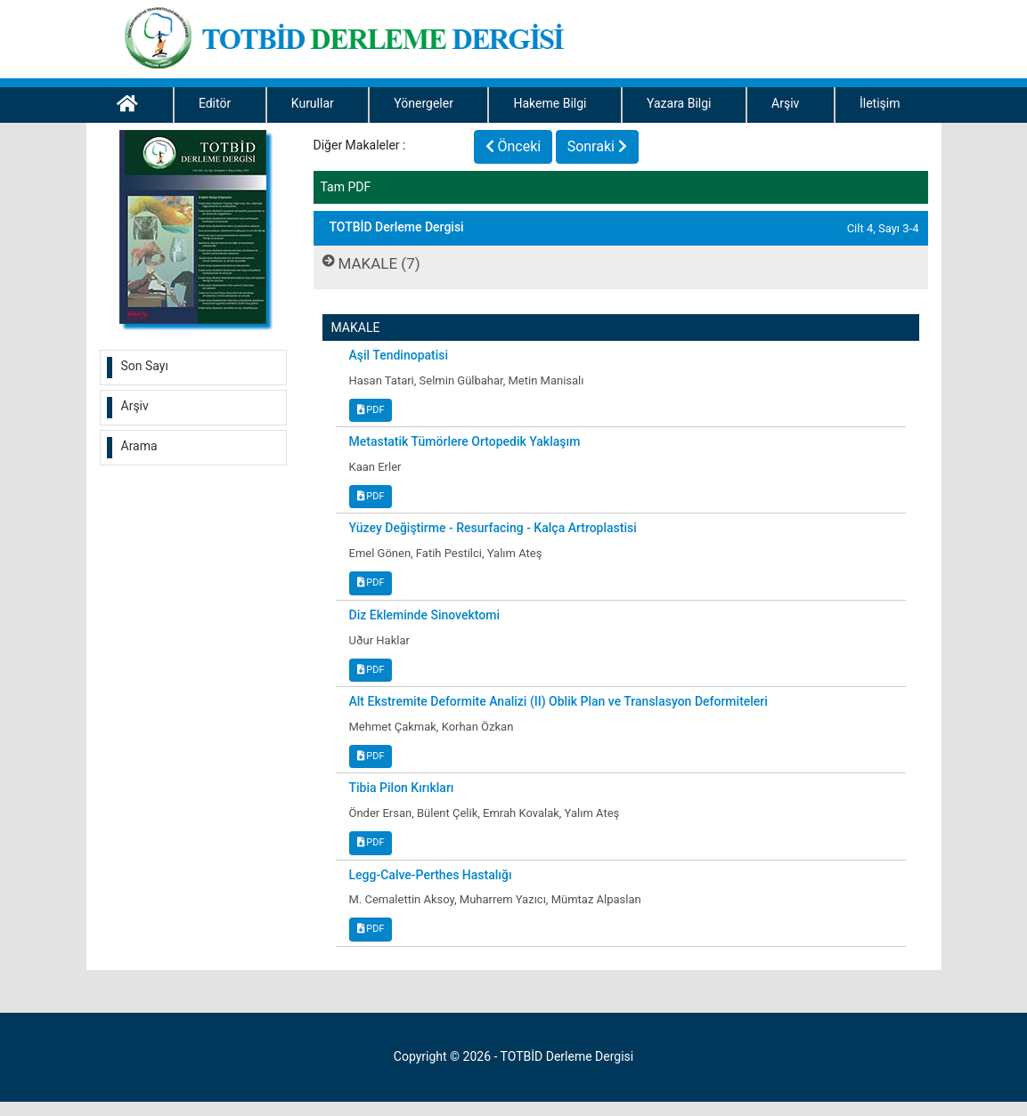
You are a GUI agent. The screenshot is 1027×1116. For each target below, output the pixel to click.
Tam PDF (346, 187)
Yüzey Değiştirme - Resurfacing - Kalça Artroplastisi (493, 528)
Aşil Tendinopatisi (399, 355)
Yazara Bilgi (679, 103)
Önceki (513, 146)
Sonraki (597, 146)
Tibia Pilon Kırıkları (401, 787)
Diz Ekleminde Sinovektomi (424, 615)
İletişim (880, 103)
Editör (215, 103)
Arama (139, 446)
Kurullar (312, 103)
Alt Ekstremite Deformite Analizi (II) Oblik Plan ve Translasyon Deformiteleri (558, 701)
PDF (371, 410)
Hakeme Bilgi (550, 103)
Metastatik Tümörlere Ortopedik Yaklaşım (465, 441)
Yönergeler (423, 103)
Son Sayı (144, 366)
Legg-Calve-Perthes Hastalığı (430, 875)
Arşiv (785, 103)
